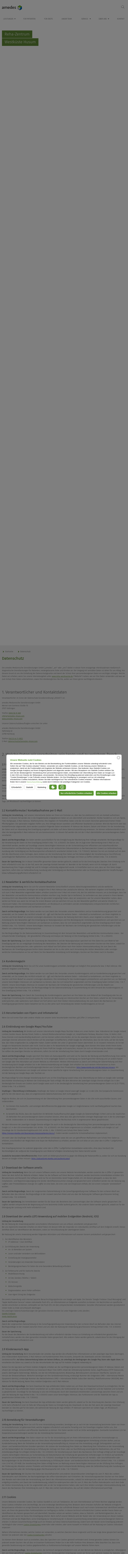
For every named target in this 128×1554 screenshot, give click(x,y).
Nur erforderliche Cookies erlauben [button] (74, 793)
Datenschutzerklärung (34, 782)
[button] (16, 787)
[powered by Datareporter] (118, 759)
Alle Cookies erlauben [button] (106, 793)
